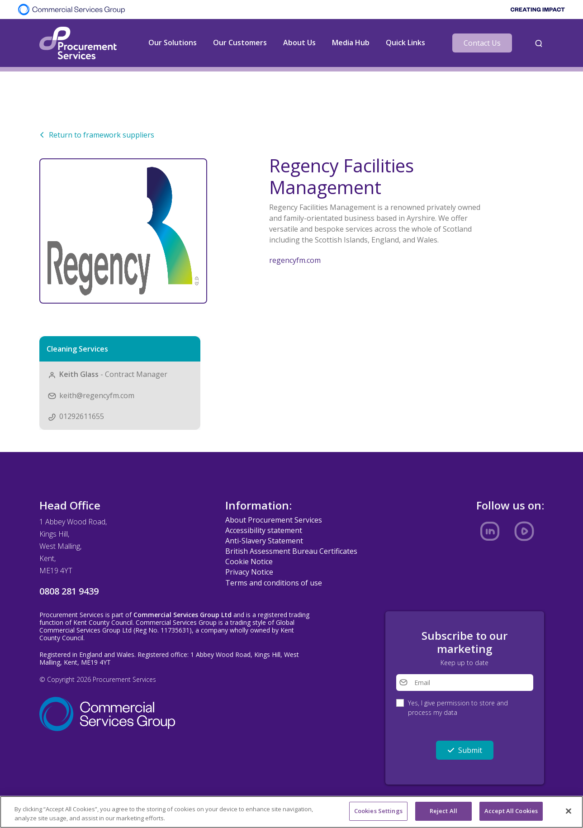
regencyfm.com (295, 260)
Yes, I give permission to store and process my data (458, 708)
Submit (464, 750)
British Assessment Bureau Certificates (291, 551)
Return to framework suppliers (96, 135)
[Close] (568, 811)
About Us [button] (299, 43)
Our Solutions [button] (172, 43)
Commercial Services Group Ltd (182, 614)
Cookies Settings (378, 811)
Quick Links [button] (405, 43)
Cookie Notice (249, 561)
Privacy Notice (249, 572)
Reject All (443, 811)
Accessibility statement (263, 530)
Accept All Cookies (511, 811)
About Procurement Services (273, 520)
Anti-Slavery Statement (264, 541)
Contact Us (482, 43)
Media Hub (351, 43)
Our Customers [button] (240, 43)
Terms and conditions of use (273, 583)
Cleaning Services (77, 349)
